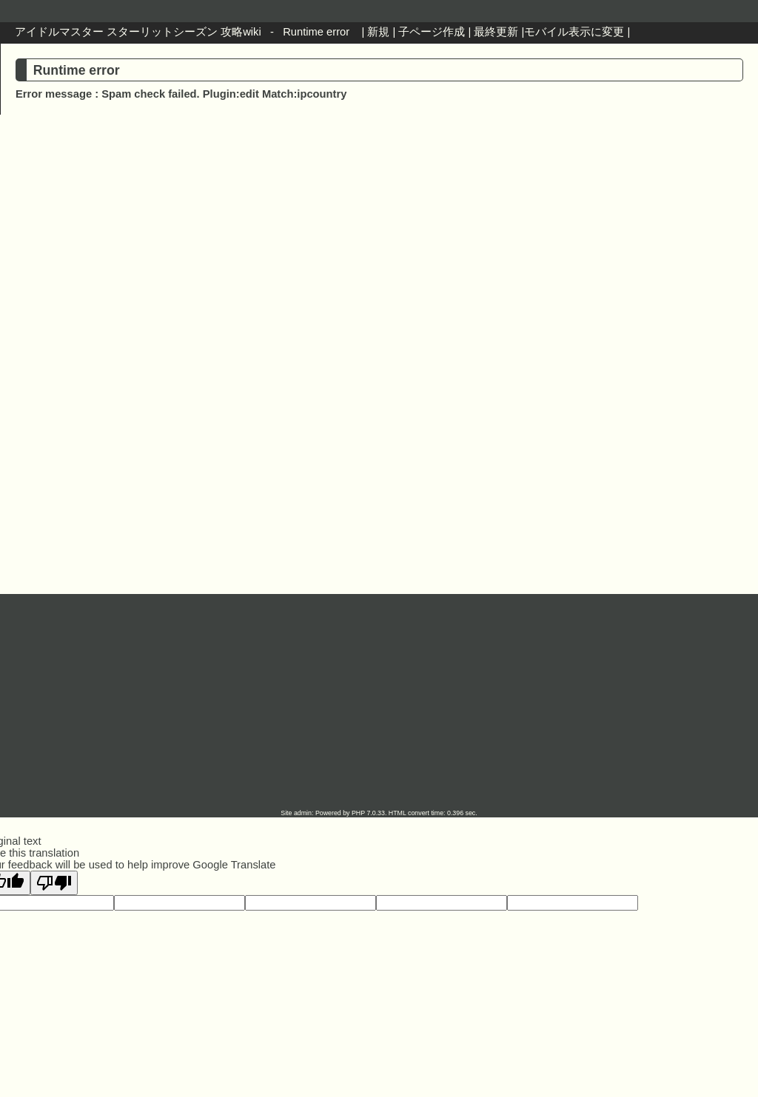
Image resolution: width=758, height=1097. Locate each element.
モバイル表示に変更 (574, 32)
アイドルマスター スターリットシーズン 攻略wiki (138, 32)
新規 (378, 32)
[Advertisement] (379, 244)
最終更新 (496, 32)
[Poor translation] (54, 883)
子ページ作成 (431, 32)
